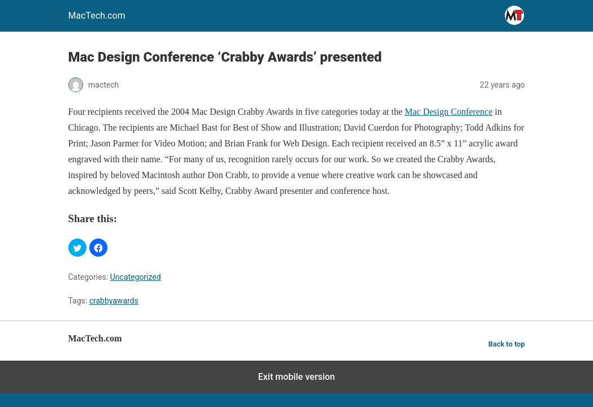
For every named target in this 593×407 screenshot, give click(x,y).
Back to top (506, 344)
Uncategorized (135, 277)
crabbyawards (113, 300)
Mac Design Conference (449, 111)
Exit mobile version (296, 376)
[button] (77, 248)
